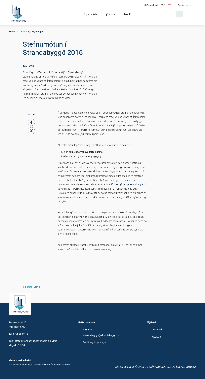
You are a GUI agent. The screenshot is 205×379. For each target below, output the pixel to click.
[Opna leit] (179, 14)
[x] (31, 130)
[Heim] (18, 12)
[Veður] (168, 5)
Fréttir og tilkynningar (94, 342)
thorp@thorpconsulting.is (128, 184)
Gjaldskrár (157, 337)
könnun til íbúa (79, 172)
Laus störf (157, 329)
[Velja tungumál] (190, 14)
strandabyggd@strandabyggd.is (101, 335)
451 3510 (88, 329)
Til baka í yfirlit (31, 286)
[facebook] (31, 122)
